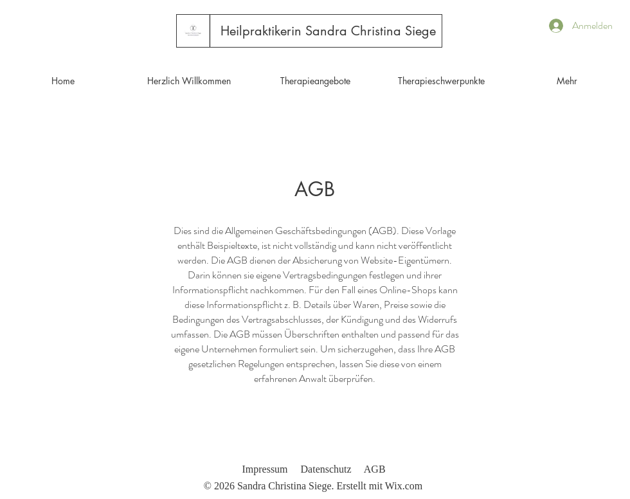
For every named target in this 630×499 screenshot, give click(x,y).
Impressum (264, 469)
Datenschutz (326, 469)
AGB (375, 469)
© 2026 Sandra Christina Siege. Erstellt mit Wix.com (313, 485)
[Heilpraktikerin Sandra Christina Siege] (328, 31)
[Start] (193, 30)
